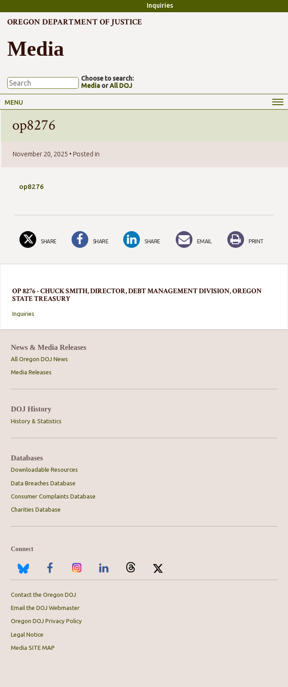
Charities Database (36, 509)
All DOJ (121, 85)
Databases (27, 458)
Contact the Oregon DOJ (43, 594)
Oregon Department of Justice (74, 22)
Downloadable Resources (44, 469)
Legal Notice (27, 634)
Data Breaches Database (43, 483)
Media (90, 85)
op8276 (31, 186)
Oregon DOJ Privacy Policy (46, 621)
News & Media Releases (48, 347)
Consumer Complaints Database (53, 496)
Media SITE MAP (33, 647)
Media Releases (31, 372)
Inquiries (160, 5)
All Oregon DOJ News (39, 359)
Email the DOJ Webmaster (45, 608)
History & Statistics (36, 421)
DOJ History (31, 409)
